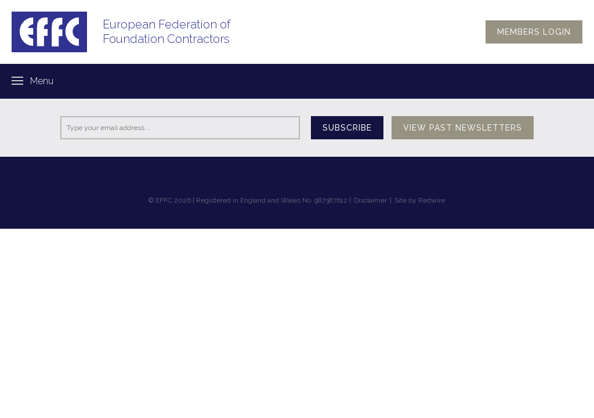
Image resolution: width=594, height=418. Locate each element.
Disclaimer (370, 200)
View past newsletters (462, 127)
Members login (534, 32)
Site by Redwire (419, 200)
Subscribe (347, 127)
